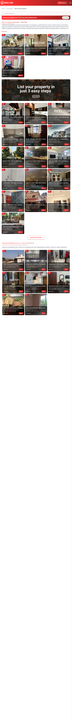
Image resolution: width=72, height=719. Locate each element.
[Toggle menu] (70, 3)
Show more (4, 31)
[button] (36, 14)
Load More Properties (36, 237)
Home (3, 8)
